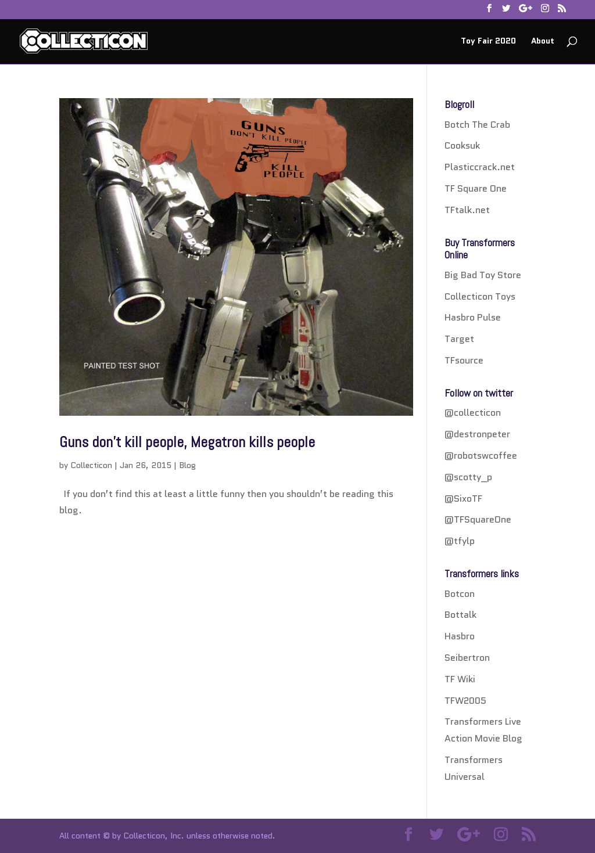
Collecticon (91, 465)
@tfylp (460, 541)
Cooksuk (462, 145)
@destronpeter (477, 434)
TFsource (464, 360)
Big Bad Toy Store (483, 275)
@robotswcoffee (481, 455)
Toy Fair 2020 (488, 41)
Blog (187, 465)
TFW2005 (465, 700)
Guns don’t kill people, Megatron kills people (187, 442)
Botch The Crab (477, 124)
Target (459, 338)
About (542, 41)
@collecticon (473, 412)
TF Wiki (460, 679)
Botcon (460, 593)
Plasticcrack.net (480, 167)
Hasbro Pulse (473, 317)
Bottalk (460, 614)
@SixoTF (463, 498)
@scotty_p (468, 477)
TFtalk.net (467, 210)
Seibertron (467, 657)
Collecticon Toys (480, 296)
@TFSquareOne (478, 519)
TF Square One (476, 188)
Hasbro (460, 636)
